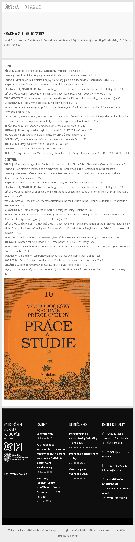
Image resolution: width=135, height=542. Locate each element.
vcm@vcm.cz (115, 470)
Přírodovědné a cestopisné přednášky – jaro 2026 (83, 438)
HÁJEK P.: (9, 84)
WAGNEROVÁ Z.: (14, 98)
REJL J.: (8, 153)
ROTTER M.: (11, 144)
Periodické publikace (57, 40)
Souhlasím (104, 530)
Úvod (7, 40)
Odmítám (120, 530)
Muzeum (18, 40)
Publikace (34, 40)
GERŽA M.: (10, 125)
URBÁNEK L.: (12, 148)
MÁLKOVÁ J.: (12, 93)
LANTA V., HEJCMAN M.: (18, 89)
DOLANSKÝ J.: (12, 139)
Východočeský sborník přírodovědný (96, 40)
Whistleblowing (117, 497)
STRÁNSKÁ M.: (13, 102)
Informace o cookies (67, 536)
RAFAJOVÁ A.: (12, 134)
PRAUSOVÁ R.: (12, 107)
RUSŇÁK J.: (10, 130)
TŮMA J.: (9, 75)
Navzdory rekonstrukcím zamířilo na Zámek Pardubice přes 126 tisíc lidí (48, 487)
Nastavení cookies (15, 474)
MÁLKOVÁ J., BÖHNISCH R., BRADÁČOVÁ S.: (30, 116)
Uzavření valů (44, 433)
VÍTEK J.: (9, 70)
